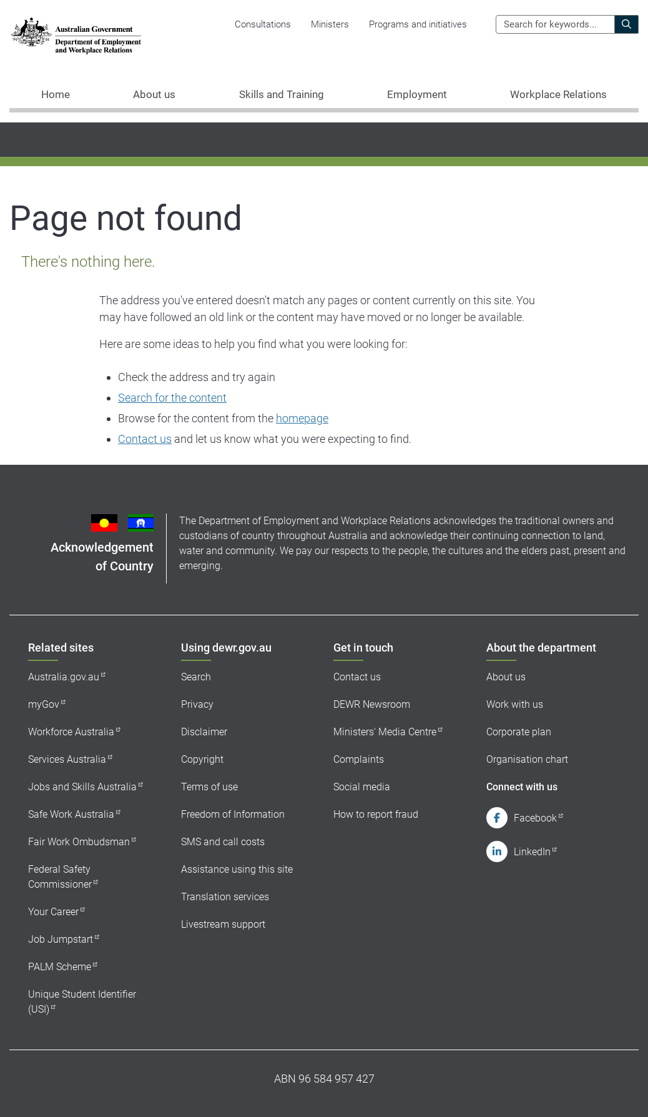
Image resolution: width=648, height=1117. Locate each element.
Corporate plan (518, 732)
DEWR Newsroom (371, 704)
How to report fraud (375, 814)
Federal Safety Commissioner (60, 876)
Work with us (514, 704)
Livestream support (223, 924)
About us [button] (154, 94)
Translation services (225, 897)
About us (506, 677)
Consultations (263, 24)
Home (55, 94)
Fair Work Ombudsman (79, 842)
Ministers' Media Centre (384, 732)
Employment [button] (417, 94)
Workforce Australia (71, 732)
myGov (43, 704)
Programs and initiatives (418, 24)
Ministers (330, 24)
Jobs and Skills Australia (82, 787)
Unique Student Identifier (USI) (82, 1001)
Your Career (53, 912)
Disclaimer (204, 732)
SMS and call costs (223, 842)
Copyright (202, 759)
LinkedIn (532, 852)
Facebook (535, 818)
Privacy (197, 704)
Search (196, 677)
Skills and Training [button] (281, 94)
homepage (302, 418)
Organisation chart (527, 759)
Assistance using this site (237, 869)
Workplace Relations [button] (558, 94)
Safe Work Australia (71, 814)
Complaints (358, 759)
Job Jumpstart (60, 939)
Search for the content (172, 397)
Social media (361, 787)
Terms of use (209, 787)
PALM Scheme (59, 967)
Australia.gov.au (63, 677)
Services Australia (67, 759)
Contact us (145, 438)
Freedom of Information (233, 814)
